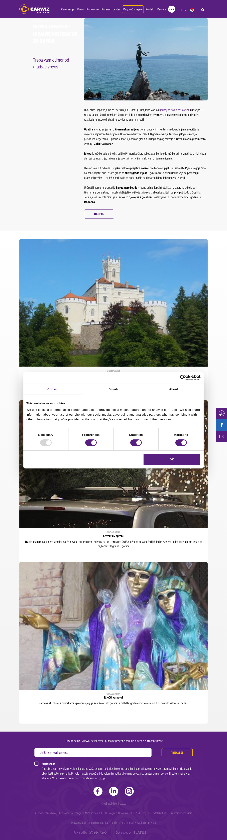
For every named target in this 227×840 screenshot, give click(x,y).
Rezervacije (67, 9)
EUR (183, 10)
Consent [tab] (53, 389)
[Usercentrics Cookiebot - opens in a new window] (183, 378)
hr (192, 10)
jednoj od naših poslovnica (175, 110)
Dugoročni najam (133, 9)
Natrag (99, 214)
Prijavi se (177, 753)
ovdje (102, 778)
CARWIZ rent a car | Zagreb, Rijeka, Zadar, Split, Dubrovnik (34, 9)
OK (172, 459)
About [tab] (173, 389)
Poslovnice (92, 9)
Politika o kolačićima (121, 823)
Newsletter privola (145, 823)
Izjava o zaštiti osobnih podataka (89, 823)
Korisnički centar (110, 9)
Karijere (161, 9)
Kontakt (150, 9)
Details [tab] (113, 389)
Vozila (80, 9)
